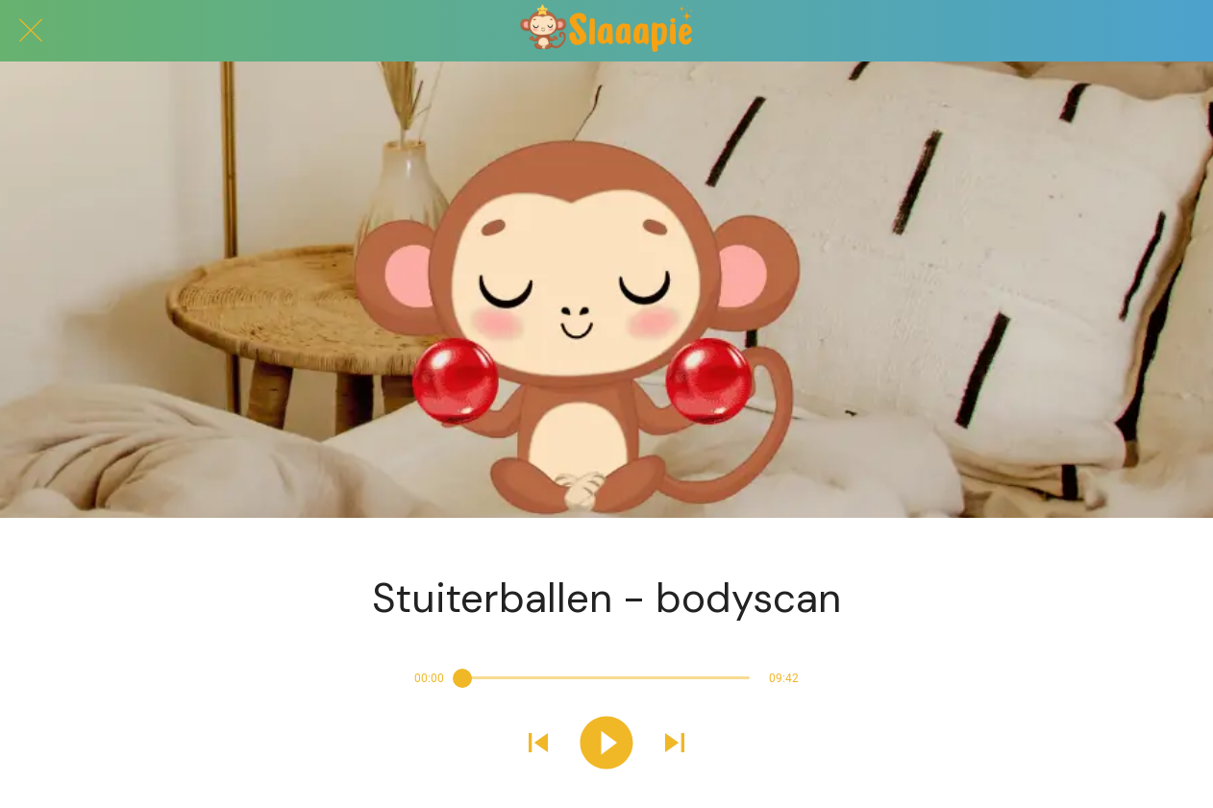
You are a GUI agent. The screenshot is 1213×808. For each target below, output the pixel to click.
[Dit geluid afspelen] (606, 745)
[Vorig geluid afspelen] (538, 745)
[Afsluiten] (30, 30)
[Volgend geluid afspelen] (675, 745)
